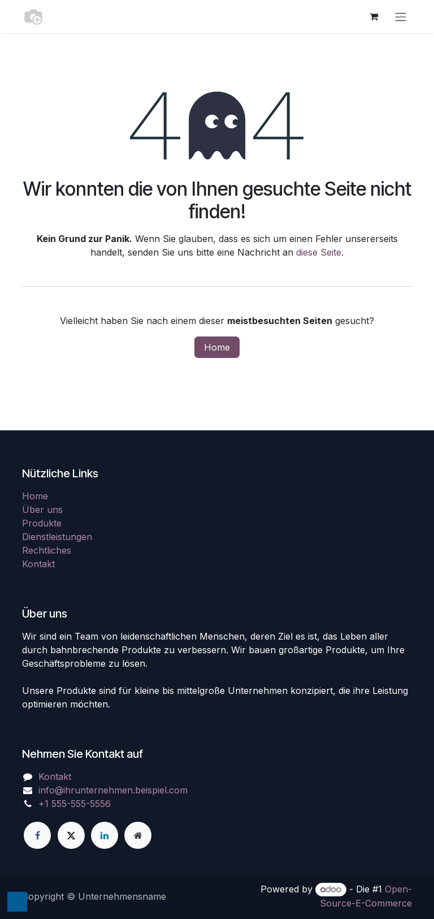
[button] (17, 902)
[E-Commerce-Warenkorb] (373, 16)
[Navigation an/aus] (400, 16)
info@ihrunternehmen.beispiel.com (113, 790)
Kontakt (38, 563)
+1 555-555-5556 (74, 803)
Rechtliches (46, 550)
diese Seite (318, 252)
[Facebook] (37, 835)
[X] (71, 835)
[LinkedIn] (104, 835)
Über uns (42, 509)
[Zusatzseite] (137, 835)
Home (217, 347)
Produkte (42, 523)
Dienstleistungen (57, 536)
